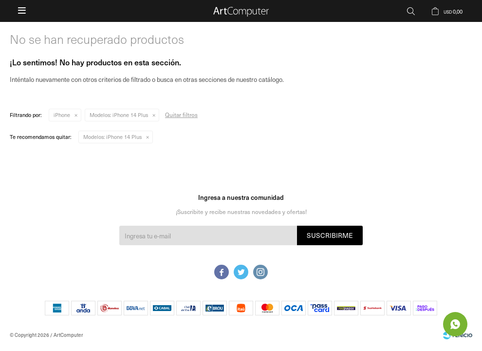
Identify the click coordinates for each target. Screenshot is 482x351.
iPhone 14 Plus (119, 115)
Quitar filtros (181, 114)
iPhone (62, 115)
